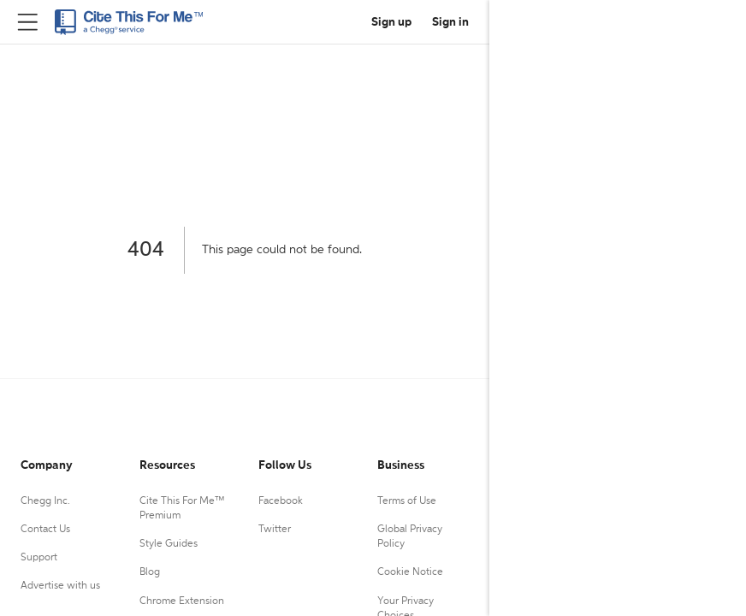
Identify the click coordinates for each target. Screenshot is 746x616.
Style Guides (168, 544)
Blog (149, 572)
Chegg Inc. (45, 501)
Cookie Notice (410, 572)
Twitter (274, 529)
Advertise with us (60, 586)
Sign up (391, 22)
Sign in (450, 22)
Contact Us (45, 529)
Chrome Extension (181, 601)
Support (39, 558)
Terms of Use (406, 501)
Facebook (280, 501)
